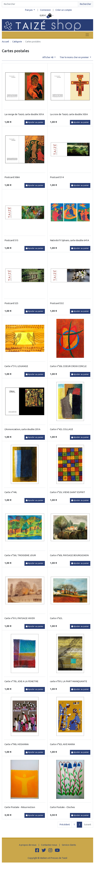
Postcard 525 (11, 303)
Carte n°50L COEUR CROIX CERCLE (68, 366)
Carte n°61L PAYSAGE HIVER (20, 618)
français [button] (29, 10)
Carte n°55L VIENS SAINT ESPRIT (67, 492)
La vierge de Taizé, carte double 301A (24, 114)
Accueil (5, 41)
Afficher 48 (48, 57)
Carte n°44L (11, 492)
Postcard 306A (12, 177)
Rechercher (85, 4)
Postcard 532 (57, 303)
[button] (46, 15)
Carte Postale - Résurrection (20, 807)
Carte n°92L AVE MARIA (62, 744)
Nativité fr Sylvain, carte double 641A (69, 240)
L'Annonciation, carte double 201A (22, 429)
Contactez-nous (49, 845)
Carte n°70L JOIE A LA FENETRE (21, 681)
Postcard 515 (11, 240)
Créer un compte (63, 10)
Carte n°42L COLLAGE (61, 429)
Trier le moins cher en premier (74, 57)
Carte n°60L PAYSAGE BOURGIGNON (69, 555)
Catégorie (17, 41)
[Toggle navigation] (87, 34)
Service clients (69, 845)
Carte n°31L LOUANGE (16, 366)
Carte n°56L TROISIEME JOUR (20, 555)
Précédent (65, 824)
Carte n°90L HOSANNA (17, 744)
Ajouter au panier (34, 122)
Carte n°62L (56, 618)
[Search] (40, 4)
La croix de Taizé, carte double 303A (69, 114)
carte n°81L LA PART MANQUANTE (68, 681)
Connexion (45, 10)
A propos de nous (27, 845)
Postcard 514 (57, 177)
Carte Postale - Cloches (62, 807)
